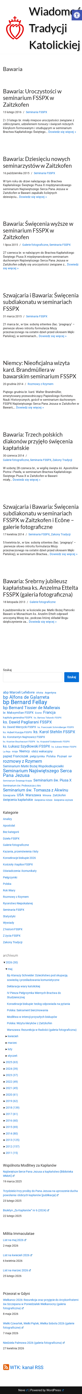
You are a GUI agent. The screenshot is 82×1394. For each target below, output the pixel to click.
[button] (77, 15)
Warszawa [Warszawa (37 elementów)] (33, 795)
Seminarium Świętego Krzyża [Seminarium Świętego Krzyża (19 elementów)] (17, 780)
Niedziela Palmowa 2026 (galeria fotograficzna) (34, 1342)
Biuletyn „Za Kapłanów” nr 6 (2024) (26, 1210)
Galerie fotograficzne (35, 244)
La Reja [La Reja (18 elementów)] (6, 751)
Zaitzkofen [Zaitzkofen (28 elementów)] (59, 795)
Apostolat (9, 825)
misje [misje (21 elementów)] (15, 751)
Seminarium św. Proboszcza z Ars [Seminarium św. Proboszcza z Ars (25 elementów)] (22, 785)
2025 (12, 1062)
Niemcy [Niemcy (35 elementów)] (24, 751)
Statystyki (9, 916)
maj (10, 969)
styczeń (12, 1055)
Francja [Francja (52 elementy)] (49, 712)
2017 (12, 1114)
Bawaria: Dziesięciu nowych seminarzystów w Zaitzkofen (37, 162)
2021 (12, 1088)
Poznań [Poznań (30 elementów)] (62, 756)
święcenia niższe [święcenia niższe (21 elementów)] (43, 800)
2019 (12, 1101)
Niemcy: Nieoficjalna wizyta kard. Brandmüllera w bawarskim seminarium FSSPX (39, 369)
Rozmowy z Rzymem (40, 384)
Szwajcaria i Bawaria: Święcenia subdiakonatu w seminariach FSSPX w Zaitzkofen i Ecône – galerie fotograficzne (41, 516)
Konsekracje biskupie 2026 (19, 857)
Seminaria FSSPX (36, 112)
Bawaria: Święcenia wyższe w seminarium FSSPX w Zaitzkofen (38, 230)
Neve (23, 1390)
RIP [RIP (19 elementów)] (70, 756)
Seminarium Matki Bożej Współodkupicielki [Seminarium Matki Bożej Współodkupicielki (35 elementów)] (33, 766)
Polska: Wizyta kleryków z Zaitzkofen (29, 1023)
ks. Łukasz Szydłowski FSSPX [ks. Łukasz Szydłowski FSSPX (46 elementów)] (26, 746)
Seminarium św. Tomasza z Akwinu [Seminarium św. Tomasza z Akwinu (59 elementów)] (35, 790)
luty (10, 1049)
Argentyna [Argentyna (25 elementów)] (50, 692)
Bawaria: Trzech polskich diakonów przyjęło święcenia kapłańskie (38, 441)
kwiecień (13, 1036)
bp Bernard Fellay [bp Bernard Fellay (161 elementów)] (25, 702)
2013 (13, 1139)
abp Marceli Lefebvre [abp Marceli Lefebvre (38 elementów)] (19, 692)
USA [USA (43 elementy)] (20, 795)
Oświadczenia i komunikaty (20, 870)
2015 (12, 1127)
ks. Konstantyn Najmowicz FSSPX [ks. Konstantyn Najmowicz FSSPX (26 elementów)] (24, 737)
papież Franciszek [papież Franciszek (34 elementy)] (15, 756)
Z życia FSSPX (11, 935)
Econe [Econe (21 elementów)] (38, 712)
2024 (12, 1068)
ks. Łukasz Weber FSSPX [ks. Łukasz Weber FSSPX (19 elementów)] (64, 747)
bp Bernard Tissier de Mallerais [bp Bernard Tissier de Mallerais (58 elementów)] (31, 707)
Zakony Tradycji (62, 460)
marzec (12, 1042)
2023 (12, 1075)
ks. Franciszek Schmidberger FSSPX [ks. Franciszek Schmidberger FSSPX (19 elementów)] (56, 727)
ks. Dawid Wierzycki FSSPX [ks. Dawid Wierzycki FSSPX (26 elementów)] (19, 727)
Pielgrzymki (10, 877)
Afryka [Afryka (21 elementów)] (39, 692)
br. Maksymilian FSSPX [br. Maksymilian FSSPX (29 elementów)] (18, 712)
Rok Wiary (9, 890)
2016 (12, 1120)
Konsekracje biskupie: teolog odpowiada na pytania (38, 1003)
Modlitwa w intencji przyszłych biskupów (32, 1016)
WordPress (55, 1390)
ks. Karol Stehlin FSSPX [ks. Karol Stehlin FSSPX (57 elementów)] (54, 732)
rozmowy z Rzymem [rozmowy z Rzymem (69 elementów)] (22, 761)
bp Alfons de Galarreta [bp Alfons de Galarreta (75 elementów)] (26, 697)
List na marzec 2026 (17, 1270)
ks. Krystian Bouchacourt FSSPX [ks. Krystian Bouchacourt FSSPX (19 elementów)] (19, 741)
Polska (7, 883)
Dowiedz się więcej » (62, 132)
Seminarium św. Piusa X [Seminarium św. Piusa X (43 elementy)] (52, 780)
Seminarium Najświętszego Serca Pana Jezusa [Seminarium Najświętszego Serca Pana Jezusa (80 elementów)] (37, 773)
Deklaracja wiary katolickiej (23, 986)
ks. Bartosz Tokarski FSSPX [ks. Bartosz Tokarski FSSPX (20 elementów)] (48, 717)
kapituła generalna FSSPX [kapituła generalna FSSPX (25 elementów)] (17, 717)
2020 (12, 1094)
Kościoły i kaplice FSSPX (18, 864)
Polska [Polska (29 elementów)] (51, 756)
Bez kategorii (11, 832)
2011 (12, 1152)
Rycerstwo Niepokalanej (18, 903)
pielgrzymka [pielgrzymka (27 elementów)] (37, 756)
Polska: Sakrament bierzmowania (27, 1010)
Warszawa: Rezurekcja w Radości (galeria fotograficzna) (42, 1029)
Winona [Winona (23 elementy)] (47, 795)
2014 (12, 1133)
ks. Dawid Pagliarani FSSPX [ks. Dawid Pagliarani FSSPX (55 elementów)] (27, 722)
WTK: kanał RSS (26, 1367)
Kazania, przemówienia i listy (20, 851)
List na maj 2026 (14, 1240)
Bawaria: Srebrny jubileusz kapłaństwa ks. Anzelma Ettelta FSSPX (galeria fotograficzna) (40, 588)
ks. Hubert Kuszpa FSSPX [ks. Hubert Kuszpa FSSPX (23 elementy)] (17, 732)
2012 (13, 1146)
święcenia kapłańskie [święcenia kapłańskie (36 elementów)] (18, 800)
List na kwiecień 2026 (17, 1255)
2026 (12, 962)
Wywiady (8, 922)
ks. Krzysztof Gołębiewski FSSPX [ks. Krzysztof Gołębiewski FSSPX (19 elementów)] (53, 741)
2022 (12, 1081)
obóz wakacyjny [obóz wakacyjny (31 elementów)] (42, 751)
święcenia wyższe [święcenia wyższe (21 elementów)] (63, 800)
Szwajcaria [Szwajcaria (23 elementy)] (9, 795)
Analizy (7, 819)
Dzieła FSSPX (11, 838)
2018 (13, 1107)
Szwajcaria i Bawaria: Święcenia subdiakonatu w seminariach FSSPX (41, 302)
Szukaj (7, 670)
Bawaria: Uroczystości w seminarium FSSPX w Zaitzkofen (32, 98)
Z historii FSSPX (12, 929)
